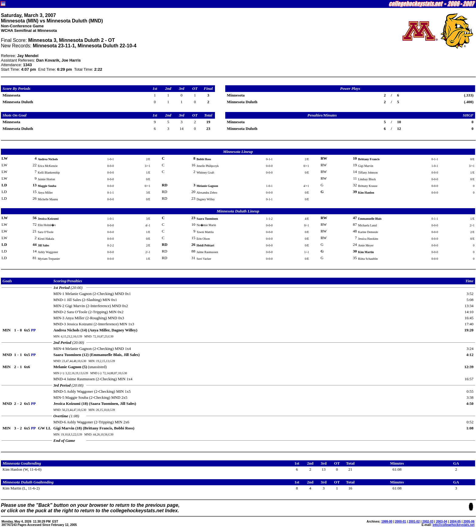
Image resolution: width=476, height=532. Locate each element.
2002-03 (427, 521)
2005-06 (468, 521)
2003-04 (441, 521)
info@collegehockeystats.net (453, 525)
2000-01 (400, 521)
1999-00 (387, 521)
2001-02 (414, 521)
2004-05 (455, 521)
